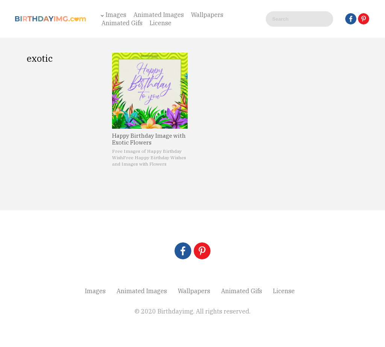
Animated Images (158, 14)
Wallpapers (207, 14)
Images (116, 14)
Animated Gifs (122, 23)
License (160, 23)
